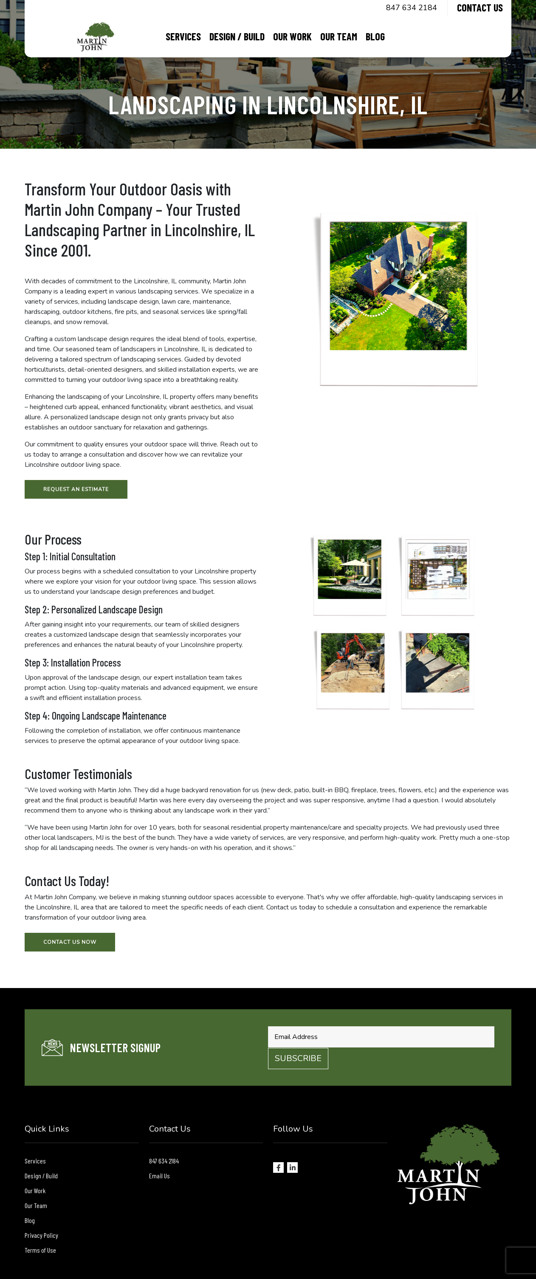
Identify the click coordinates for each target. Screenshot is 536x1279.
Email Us (159, 1176)
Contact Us (480, 7)
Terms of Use (40, 1250)
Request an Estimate (76, 489)
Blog (375, 36)
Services (183, 36)
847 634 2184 (411, 8)
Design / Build (237, 36)
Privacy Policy (41, 1235)
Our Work (292, 36)
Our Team (338, 36)
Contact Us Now (69, 942)
